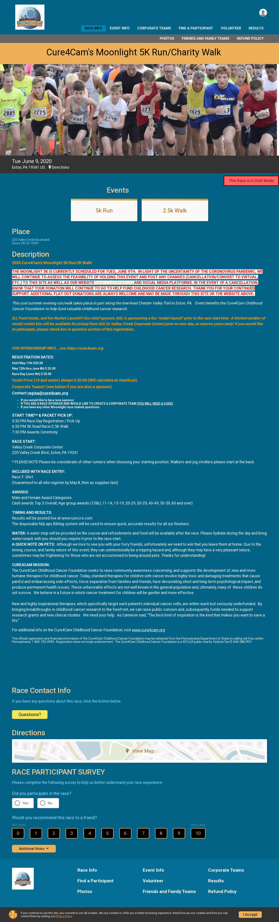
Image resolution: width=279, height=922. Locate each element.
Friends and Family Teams (205, 38)
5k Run (104, 210)
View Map (139, 751)
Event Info (120, 28)
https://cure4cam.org (114, 282)
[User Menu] (263, 13)
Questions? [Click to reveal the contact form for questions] (30, 714)
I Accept (250, 914)
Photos (167, 38)
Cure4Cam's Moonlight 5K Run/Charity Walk (133, 52)
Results (256, 28)
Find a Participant (196, 28)
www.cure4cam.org (148, 630)
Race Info (93, 28)
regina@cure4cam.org (47, 393)
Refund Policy (250, 38)
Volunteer (231, 28)
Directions (60, 167)
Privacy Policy (63, 916)
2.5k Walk (175, 210)
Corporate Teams (154, 28)
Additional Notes (34, 849)
